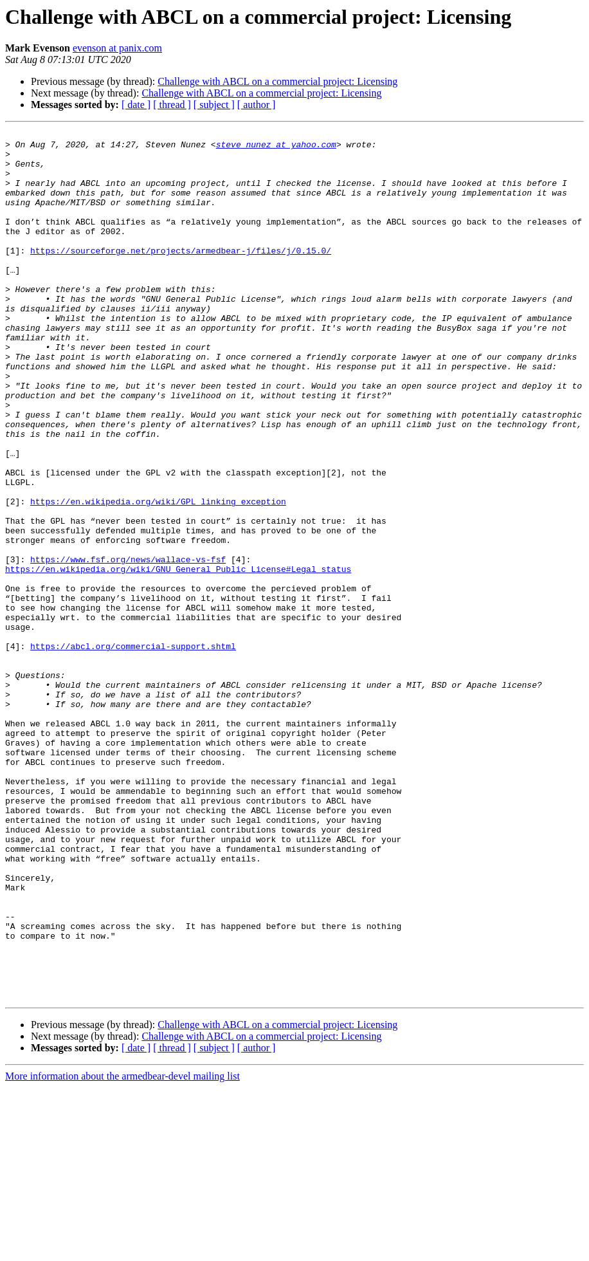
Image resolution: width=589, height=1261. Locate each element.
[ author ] (256, 104)
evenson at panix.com (117, 47)
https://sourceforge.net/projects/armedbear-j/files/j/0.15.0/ (180, 275)
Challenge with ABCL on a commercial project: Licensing (277, 81)
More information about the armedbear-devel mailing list (122, 1249)
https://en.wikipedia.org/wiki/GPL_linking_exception (158, 576)
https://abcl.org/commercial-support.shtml (133, 750)
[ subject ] (214, 104)
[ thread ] (172, 104)
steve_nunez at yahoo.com (276, 148)
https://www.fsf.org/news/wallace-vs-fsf (128, 646)
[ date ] (136, 104)
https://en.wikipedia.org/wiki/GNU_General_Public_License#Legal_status (178, 657)
